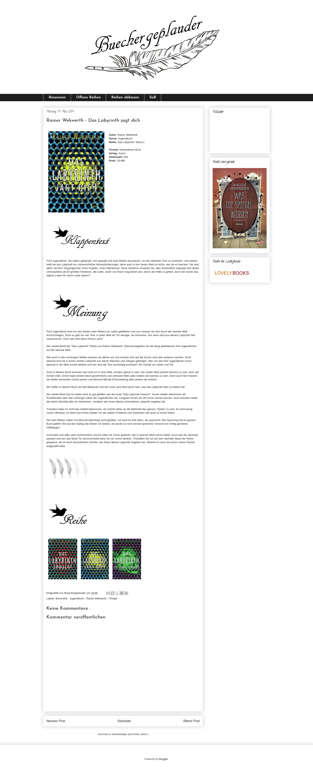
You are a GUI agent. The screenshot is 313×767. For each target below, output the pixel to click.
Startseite (124, 721)
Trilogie (113, 598)
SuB (153, 97)
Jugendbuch (77, 598)
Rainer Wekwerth (96, 598)
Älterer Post (191, 721)
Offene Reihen (88, 97)
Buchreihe (62, 598)
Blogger (163, 758)
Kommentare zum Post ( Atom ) (130, 734)
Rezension (57, 97)
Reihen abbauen (125, 97)
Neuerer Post (55, 721)
